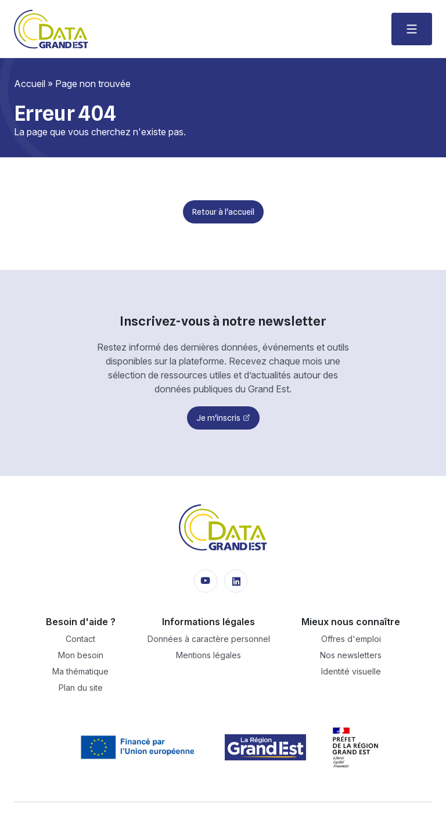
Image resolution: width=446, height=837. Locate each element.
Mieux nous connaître (350, 621)
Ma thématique (80, 671)
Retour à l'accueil (223, 212)
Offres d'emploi (351, 639)
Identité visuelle (351, 671)
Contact (80, 639)
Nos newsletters (351, 655)
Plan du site (81, 687)
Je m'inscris (218, 418)
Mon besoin (80, 655)
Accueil (29, 83)
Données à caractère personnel (209, 639)
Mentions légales (208, 655)
